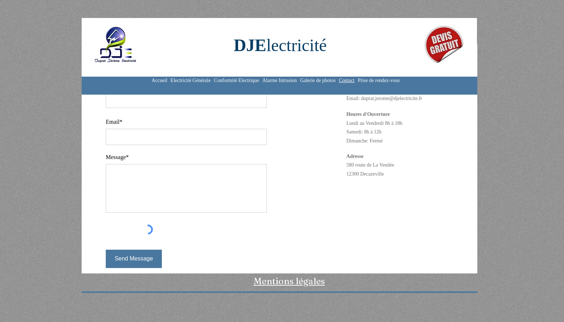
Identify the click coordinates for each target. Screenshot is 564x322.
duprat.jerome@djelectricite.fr (391, 98)
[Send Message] (134, 259)
